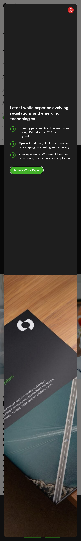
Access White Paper (26, 170)
